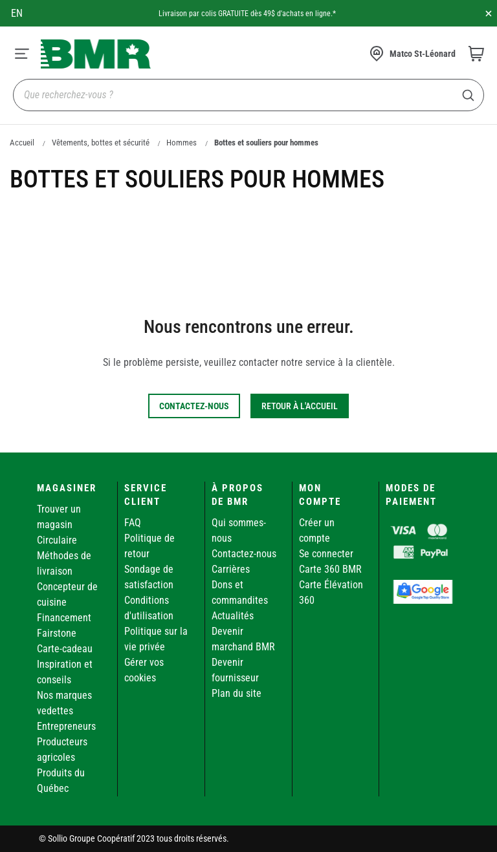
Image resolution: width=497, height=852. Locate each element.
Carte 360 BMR (330, 569)
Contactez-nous (244, 554)
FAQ (132, 523)
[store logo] (96, 54)
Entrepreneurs (66, 726)
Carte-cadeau (65, 649)
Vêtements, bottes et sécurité (100, 142)
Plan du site (236, 693)
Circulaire (57, 540)
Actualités (233, 616)
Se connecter (326, 554)
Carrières (231, 569)
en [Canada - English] (17, 13)
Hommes (181, 142)
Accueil (22, 142)
